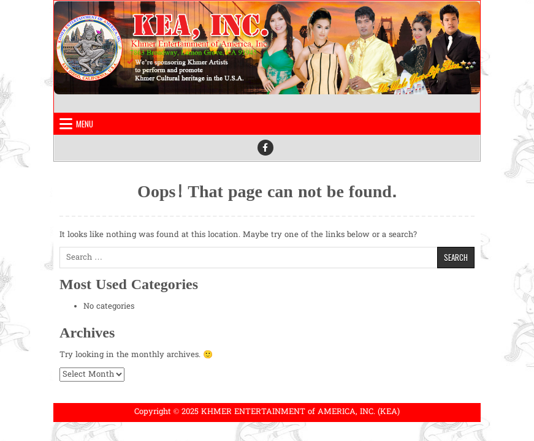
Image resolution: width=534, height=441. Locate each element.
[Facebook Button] (265, 148)
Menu (84, 124)
